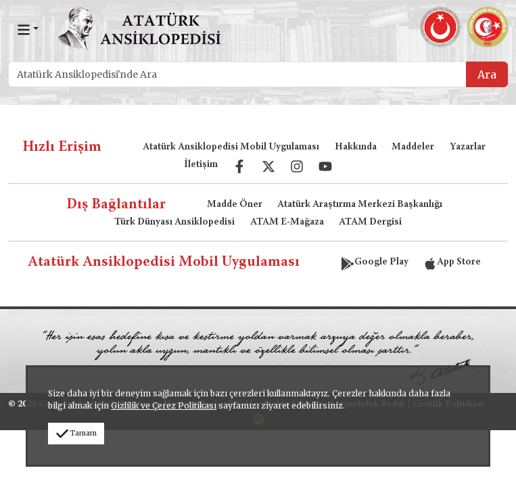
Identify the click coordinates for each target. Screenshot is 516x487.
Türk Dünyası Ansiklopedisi (174, 222)
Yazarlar (468, 147)
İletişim (201, 165)
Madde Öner (234, 205)
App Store (452, 262)
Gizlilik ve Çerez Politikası (163, 405)
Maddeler (413, 147)
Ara (486, 74)
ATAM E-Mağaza (287, 222)
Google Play (374, 262)
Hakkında (356, 147)
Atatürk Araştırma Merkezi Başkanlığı (359, 205)
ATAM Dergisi (370, 222)
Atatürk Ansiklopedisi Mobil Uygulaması (231, 147)
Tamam (76, 433)
